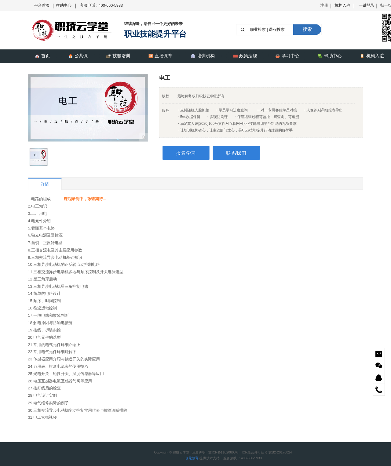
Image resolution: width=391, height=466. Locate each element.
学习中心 (287, 56)
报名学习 (186, 153)
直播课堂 (160, 56)
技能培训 (118, 56)
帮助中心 (63, 5)
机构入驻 (342, 5)
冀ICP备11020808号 (223, 452)
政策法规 (245, 56)
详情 (45, 184)
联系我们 (236, 153)
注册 (324, 5)
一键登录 (366, 5)
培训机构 (203, 56)
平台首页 (42, 5)
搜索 (307, 29)
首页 (42, 56)
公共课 (78, 56)
